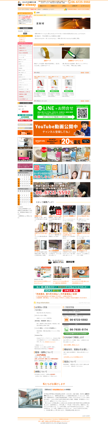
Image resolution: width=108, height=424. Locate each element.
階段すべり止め (22, 70)
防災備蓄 (20, 74)
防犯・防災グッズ (22, 72)
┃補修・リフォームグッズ (24, 45)
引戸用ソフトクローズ (23, 84)
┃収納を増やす (22, 48)
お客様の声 (74, 5)
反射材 (20, 63)
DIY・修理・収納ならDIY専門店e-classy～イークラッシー (54, 421)
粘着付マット (21, 87)
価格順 (82, 72)
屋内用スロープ (22, 77)
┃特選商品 (21, 96)
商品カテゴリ (43, 5)
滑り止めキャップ (82, 250)
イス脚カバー (22, 39)
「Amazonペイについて (49, 341)
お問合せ (64, 5)
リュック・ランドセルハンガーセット (69, 234)
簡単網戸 (37, 250)
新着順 (87, 72)
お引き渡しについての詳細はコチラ (73, 357)
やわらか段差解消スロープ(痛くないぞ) (25, 80)
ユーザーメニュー (85, 5)
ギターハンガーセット (55, 233)
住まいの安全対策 (40, 15)
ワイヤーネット (22, 37)
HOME (35, 15)
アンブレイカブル (22, 55)
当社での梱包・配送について (71, 344)
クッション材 (21, 57)
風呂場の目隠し (22, 41)
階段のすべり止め (22, 59)
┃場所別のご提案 (22, 94)
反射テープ (22, 65)
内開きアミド (38, 216)
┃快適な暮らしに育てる (24, 91)
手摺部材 (20, 68)
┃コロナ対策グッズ (23, 99)
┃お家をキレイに (22, 50)
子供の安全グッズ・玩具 (23, 89)
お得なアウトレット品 (55, 216)
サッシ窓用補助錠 (54, 250)
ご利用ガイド (53, 5)
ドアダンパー (21, 82)
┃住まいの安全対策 (23, 52)
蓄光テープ (21, 61)
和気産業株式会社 (58, 389)
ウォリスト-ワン (67, 250)
